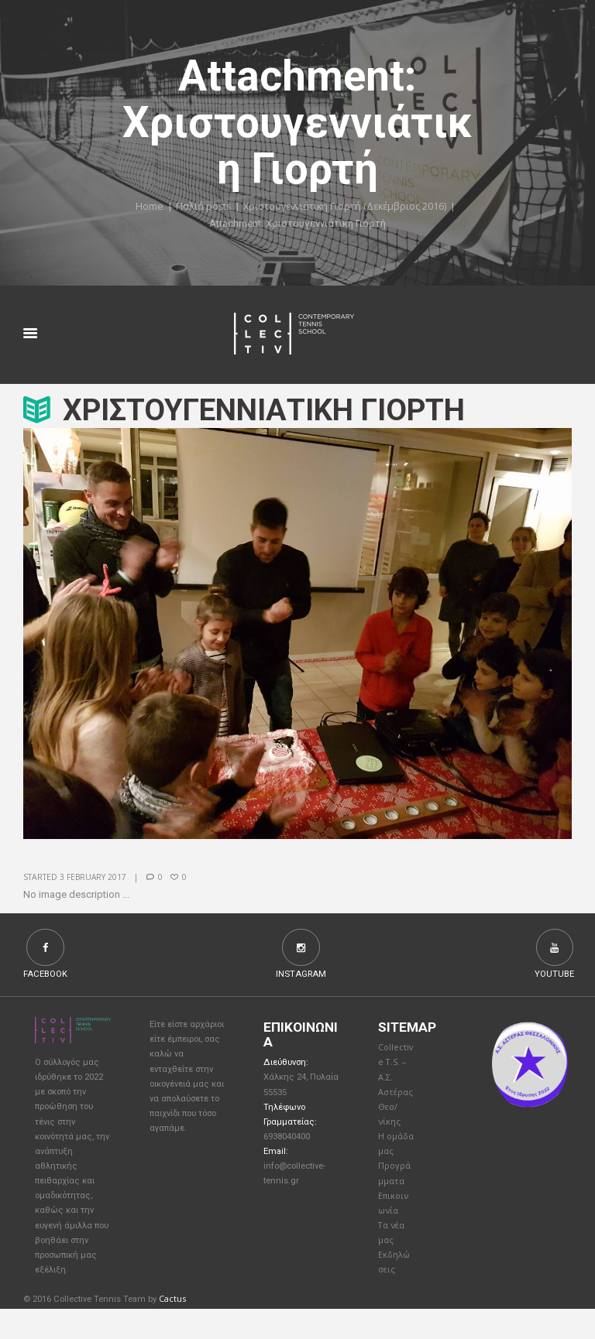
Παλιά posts (200, 207)
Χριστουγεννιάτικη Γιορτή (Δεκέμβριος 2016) (346, 207)
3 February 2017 (94, 877)
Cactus (172, 1329)
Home (146, 207)
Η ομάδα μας (392, 1159)
